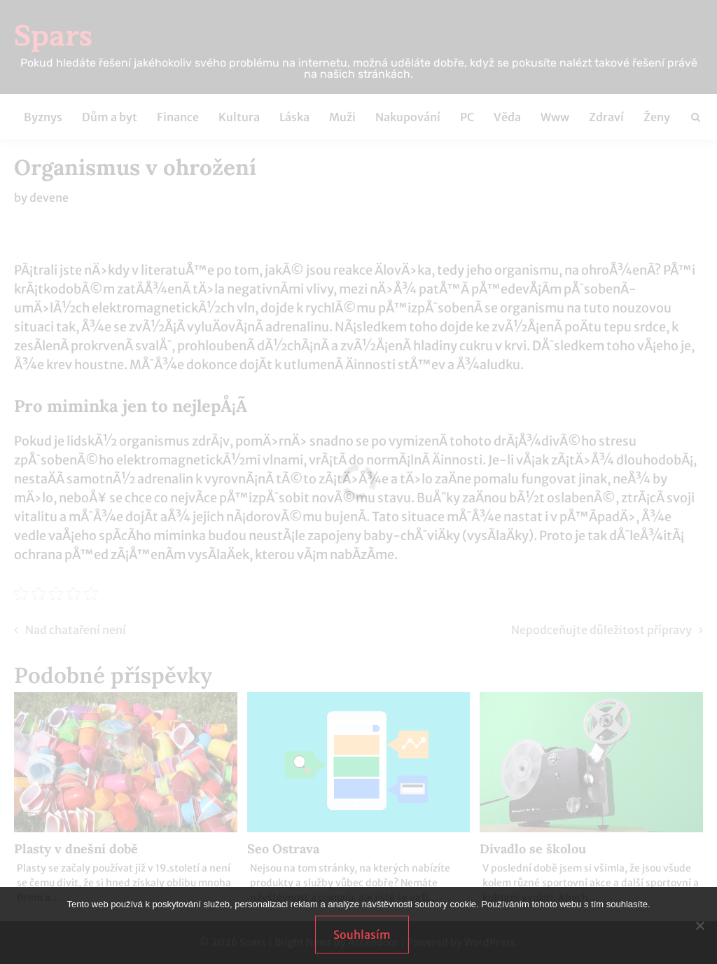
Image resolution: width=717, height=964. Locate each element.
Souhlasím (362, 935)
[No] (699, 925)
